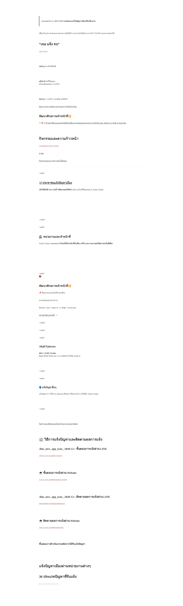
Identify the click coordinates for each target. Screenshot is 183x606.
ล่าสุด (41, 153)
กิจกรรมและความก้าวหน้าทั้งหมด (53, 161)
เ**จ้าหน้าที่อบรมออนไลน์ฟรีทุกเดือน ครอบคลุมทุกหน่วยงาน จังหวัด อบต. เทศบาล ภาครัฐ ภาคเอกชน (85, 123)
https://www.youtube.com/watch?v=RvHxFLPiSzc (58, 107)
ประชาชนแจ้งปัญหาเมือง (57, 182)
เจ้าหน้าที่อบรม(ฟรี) (47, 315)
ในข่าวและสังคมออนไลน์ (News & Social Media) (58, 424)
